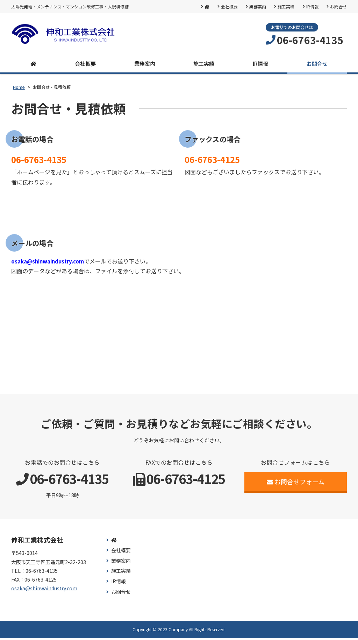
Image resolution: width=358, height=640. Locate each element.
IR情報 (312, 6)
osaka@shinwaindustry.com (50, 262)
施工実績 (285, 6)
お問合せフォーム (295, 482)
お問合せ (338, 6)
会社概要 (228, 6)
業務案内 (257, 6)
